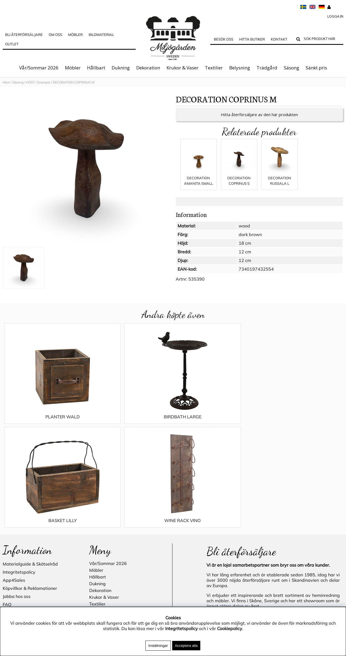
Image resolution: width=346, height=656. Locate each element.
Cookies (10, 522)
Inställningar (158, 646)
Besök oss (223, 39)
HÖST (30, 82)
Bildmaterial (101, 34)
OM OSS (55, 34)
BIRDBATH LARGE (130, 422)
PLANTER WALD (45, 422)
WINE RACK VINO (300, 422)
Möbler (73, 68)
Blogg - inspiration (21, 546)
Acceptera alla (186, 646)
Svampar (43, 82)
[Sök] (322, 39)
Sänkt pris (316, 68)
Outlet (12, 44)
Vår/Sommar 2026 (38, 68)
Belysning (239, 68)
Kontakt (279, 39)
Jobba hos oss (17, 498)
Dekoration (148, 68)
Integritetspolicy (19, 473)
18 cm (245, 248)
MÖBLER (75, 34)
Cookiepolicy (229, 628)
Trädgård (267, 68)
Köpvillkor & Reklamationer (30, 490)
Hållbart (96, 68)
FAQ (7, 506)
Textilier (214, 68)
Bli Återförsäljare (24, 34)
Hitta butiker (252, 39)
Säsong (291, 68)
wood (244, 231)
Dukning (121, 68)
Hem (6, 82)
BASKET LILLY (215, 422)
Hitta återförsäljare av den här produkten (259, 120)
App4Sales (14, 482)
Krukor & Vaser (182, 68)
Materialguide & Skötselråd (30, 465)
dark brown (250, 240)
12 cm (245, 257)
